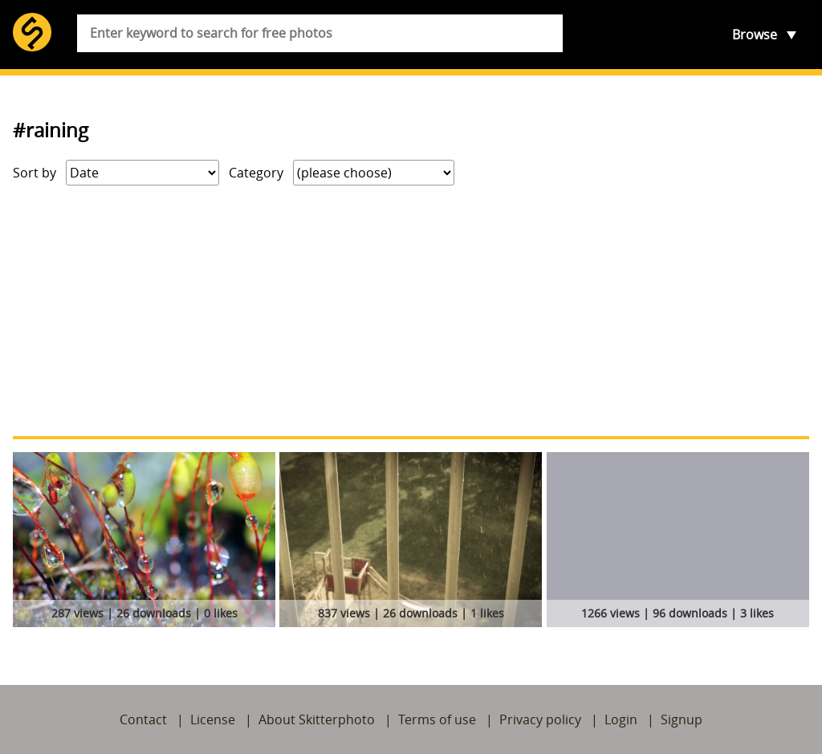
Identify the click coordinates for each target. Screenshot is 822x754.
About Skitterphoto (316, 719)
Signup (681, 719)
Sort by (34, 172)
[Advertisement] (411, 310)
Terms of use (437, 719)
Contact (143, 719)
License (212, 719)
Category (256, 172)
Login (620, 719)
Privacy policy (540, 719)
